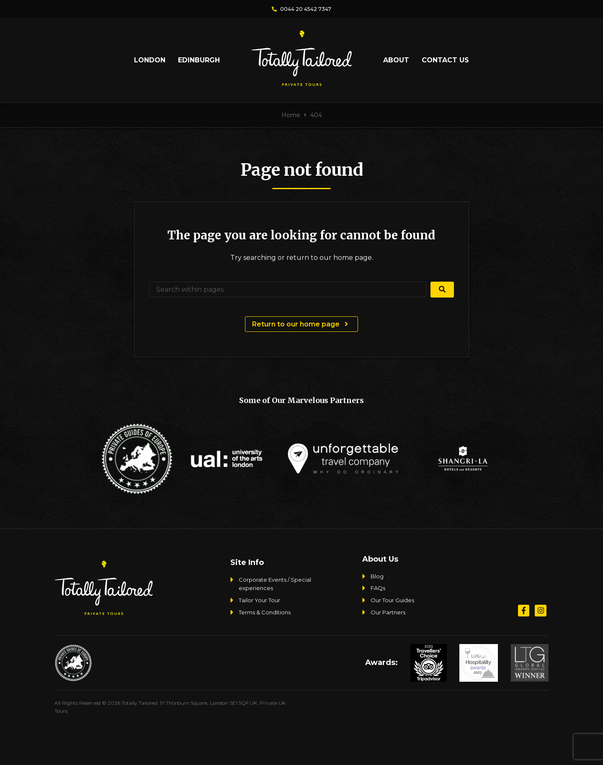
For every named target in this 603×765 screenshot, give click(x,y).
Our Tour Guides (392, 600)
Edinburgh (199, 60)
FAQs (378, 588)
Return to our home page (301, 324)
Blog (377, 576)
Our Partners (388, 612)
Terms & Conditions (265, 612)
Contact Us (445, 60)
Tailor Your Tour (259, 600)
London (149, 60)
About (396, 60)
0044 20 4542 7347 (301, 9)
